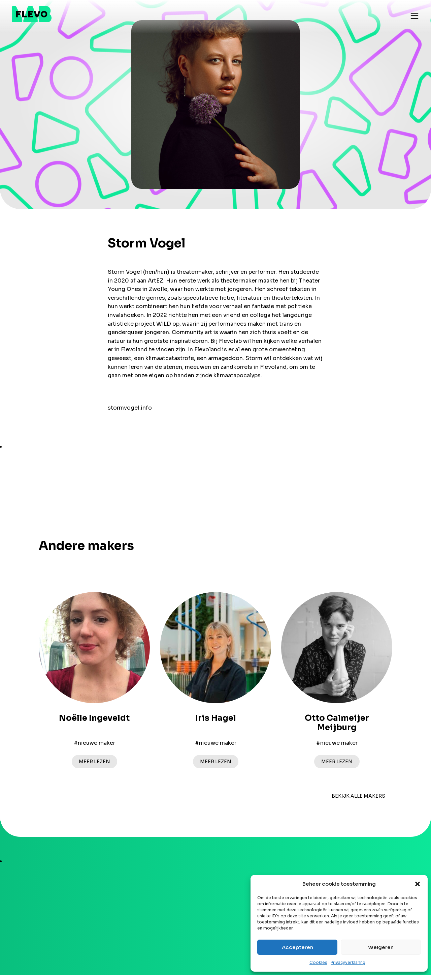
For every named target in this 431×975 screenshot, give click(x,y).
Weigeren (381, 947)
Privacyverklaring (348, 962)
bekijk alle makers (358, 796)
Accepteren (297, 947)
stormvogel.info (130, 407)
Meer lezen (94, 762)
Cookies (318, 962)
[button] (417, 884)
